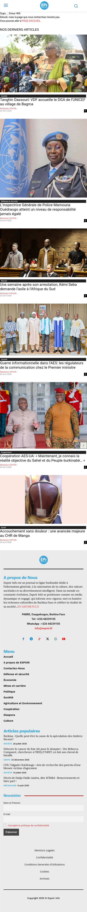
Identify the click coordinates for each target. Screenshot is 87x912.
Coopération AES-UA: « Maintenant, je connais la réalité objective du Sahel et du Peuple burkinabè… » (42, 458)
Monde (4, 281)
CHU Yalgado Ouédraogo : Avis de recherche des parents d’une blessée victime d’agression (42, 766)
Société (4, 96)
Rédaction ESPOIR (8, 108)
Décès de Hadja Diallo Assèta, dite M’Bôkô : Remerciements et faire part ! (42, 779)
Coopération (6, 452)
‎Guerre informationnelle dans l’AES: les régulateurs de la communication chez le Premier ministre (41, 365)
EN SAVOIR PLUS (28, 606)
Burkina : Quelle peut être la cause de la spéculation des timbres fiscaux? (43, 737)
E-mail (7, 814)
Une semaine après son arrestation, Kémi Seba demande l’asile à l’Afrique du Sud (38, 286)
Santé (3, 527)
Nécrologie (10, 785)
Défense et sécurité (9, 201)
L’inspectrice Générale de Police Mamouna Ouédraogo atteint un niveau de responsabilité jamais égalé (38, 209)
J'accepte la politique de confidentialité (28, 825)
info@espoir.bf (43, 628)
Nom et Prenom (12, 802)
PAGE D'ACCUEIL (31, 20)
